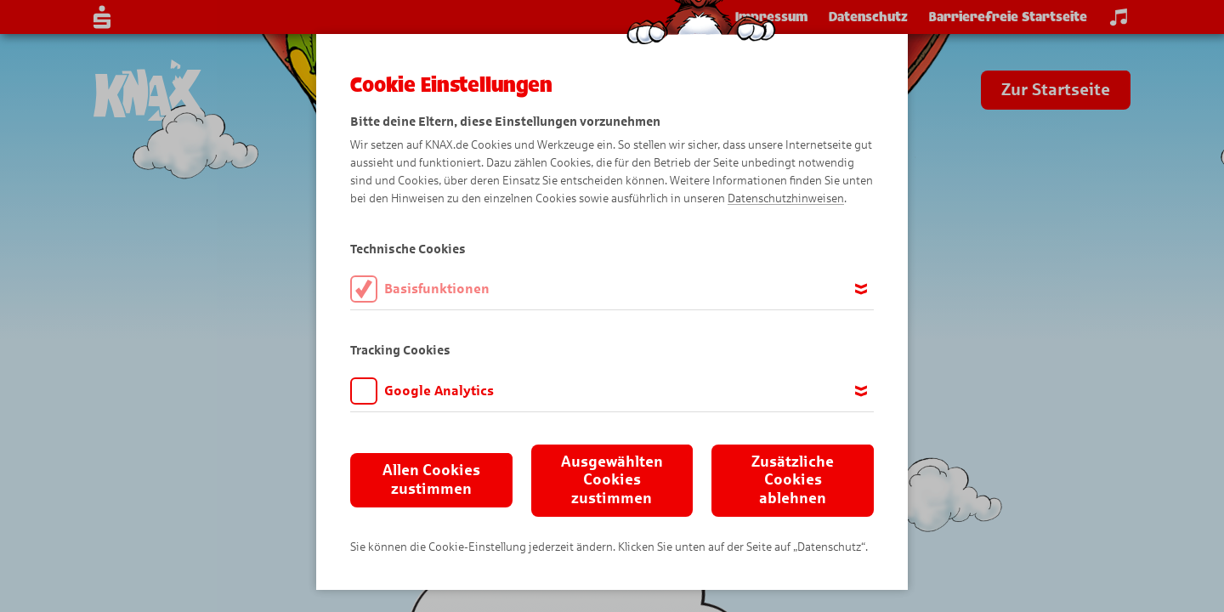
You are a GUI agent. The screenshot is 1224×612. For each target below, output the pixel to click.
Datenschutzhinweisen (786, 198)
